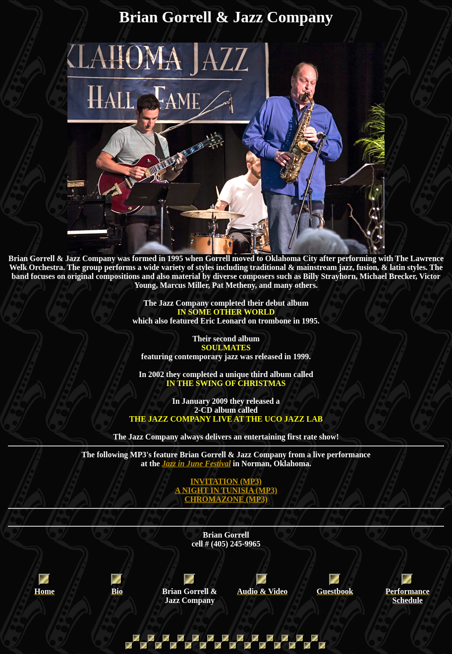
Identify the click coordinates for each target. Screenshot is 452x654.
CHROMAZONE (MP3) (226, 499)
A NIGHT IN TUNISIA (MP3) (226, 490)
